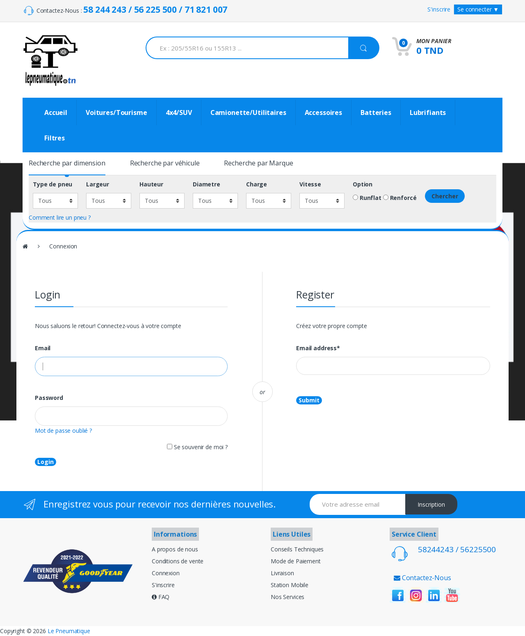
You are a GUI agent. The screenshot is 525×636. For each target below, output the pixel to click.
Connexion (166, 573)
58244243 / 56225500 (457, 549)
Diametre (206, 184)
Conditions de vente (177, 561)
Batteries (376, 112)
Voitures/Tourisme (116, 112)
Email (42, 348)
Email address (318, 348)
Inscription (431, 504)
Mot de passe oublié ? (63, 430)
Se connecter (478, 9)
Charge (256, 184)
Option (362, 184)
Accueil (55, 112)
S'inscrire (438, 9)
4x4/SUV (179, 112)
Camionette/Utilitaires (248, 112)
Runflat (367, 198)
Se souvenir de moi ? (197, 447)
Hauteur (151, 184)
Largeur (97, 184)
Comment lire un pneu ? (60, 217)
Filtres (54, 137)
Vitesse (310, 184)
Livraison (282, 573)
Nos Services (287, 597)
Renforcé (400, 198)
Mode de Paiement (296, 561)
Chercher (444, 196)
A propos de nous (175, 549)
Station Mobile (289, 585)
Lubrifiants (428, 112)
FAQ (160, 597)
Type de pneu (52, 184)
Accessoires (323, 112)
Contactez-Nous (422, 577)
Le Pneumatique (69, 631)
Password (49, 398)
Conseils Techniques (297, 549)
